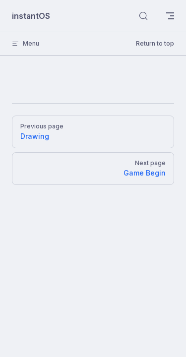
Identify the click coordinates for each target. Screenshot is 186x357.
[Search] (143, 16)
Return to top (155, 43)
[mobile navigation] (170, 16)
